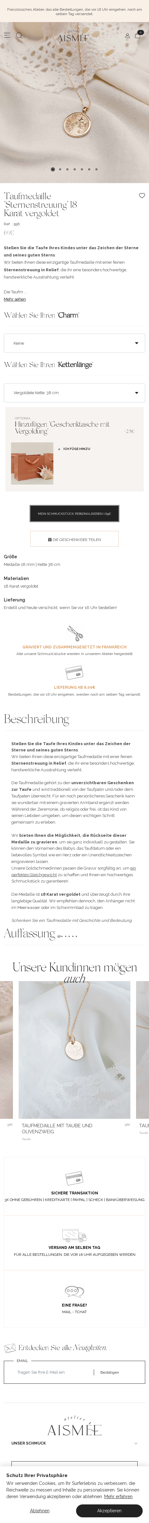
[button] (74, 934)
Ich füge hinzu (73, 449)
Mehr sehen (15, 299)
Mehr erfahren (118, 1496)
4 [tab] (75, 169)
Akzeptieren (109, 1510)
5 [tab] (82, 169)
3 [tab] (67, 169)
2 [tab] (60, 169)
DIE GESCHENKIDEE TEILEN (74, 539)
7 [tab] (96, 169)
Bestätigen (109, 1372)
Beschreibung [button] (36, 720)
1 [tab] (53, 169)
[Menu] (7, 35)
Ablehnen (40, 1510)
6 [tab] (89, 169)
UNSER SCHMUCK (28, 1443)
